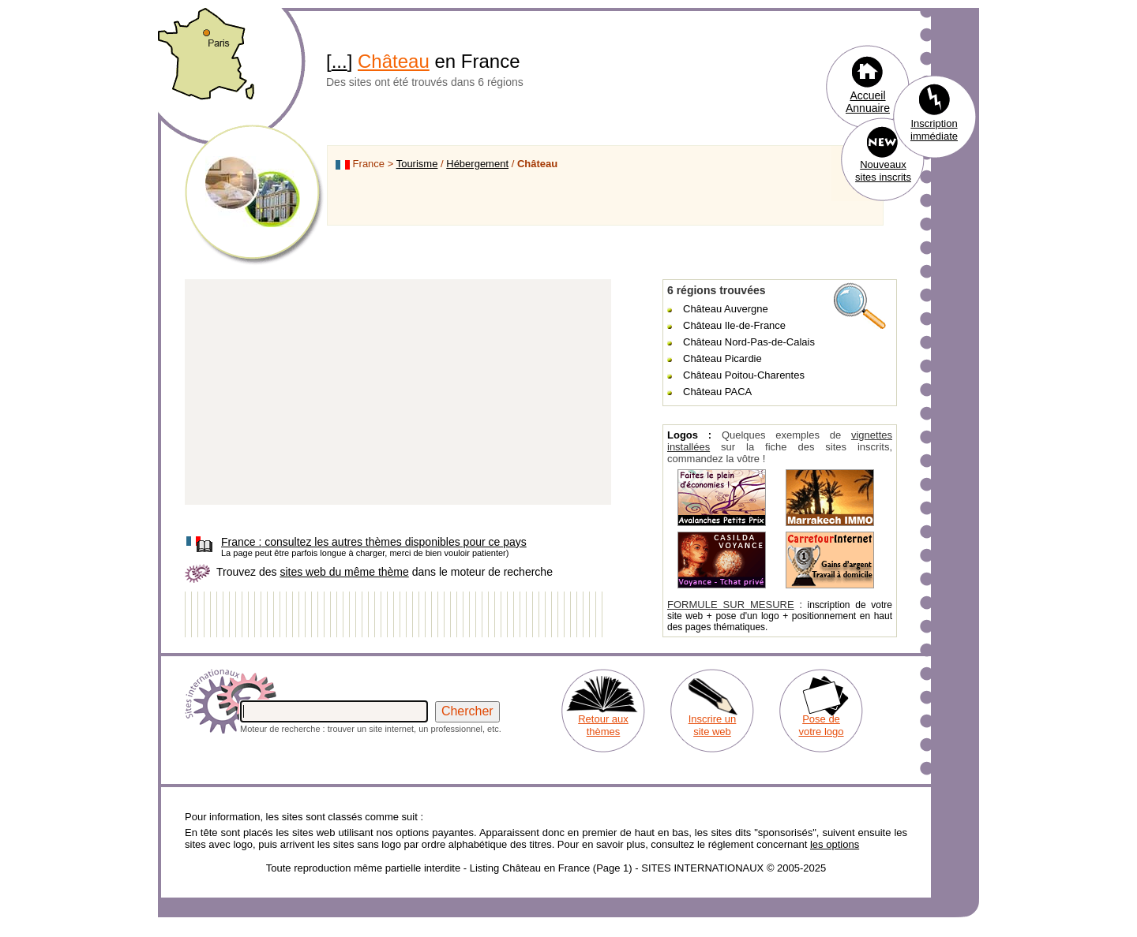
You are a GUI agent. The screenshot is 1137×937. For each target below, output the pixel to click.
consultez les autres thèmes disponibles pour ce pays (374, 542)
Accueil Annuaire (868, 101)
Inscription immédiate (934, 130)
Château (394, 61)
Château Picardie (722, 358)
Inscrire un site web (713, 725)
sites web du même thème (344, 572)
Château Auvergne (725, 309)
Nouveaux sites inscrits (883, 171)
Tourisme (417, 164)
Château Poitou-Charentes (744, 375)
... (339, 61)
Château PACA (717, 392)
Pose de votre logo (820, 725)
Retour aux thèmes (603, 725)
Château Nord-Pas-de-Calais (749, 342)
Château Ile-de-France (734, 325)
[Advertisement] (398, 392)
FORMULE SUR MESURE (730, 604)
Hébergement (477, 164)
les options (834, 844)
